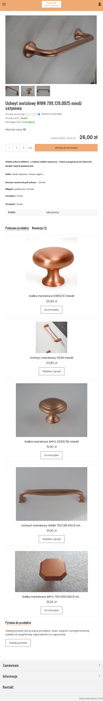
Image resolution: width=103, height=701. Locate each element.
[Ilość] (16, 147)
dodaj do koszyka (66, 148)
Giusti (24, 118)
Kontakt (8, 686)
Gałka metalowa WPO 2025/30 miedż (51, 441)
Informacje (51, 675)
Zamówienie (51, 664)
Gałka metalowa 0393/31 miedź (51, 296)
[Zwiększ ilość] (9, 147)
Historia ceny (15, 129)
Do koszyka (51, 309)
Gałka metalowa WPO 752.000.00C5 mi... (51, 596)
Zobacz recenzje (51, 113)
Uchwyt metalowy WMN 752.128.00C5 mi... (51, 525)
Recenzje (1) (39, 228)
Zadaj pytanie (18, 642)
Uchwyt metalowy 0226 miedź (51, 357)
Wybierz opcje (51, 371)
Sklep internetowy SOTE (91, 698)
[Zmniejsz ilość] (23, 147)
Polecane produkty (17, 228)
